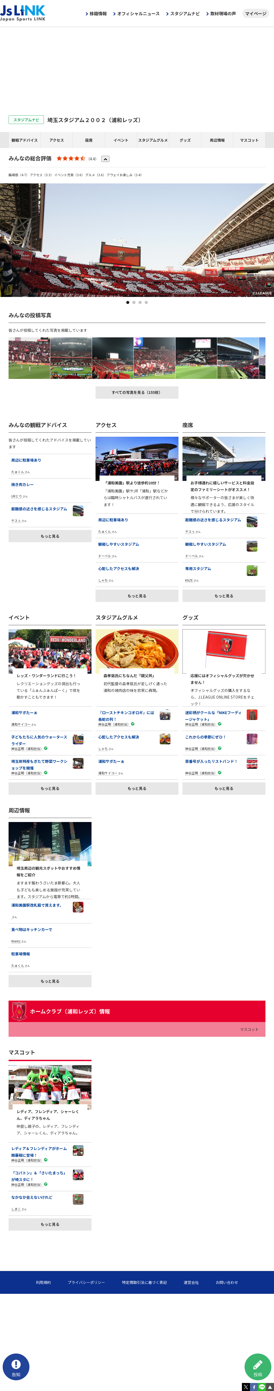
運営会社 (191, 1282)
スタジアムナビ (185, 13)
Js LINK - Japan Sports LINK (22, 13)
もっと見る (50, 536)
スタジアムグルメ (153, 140)
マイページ (256, 13)
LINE (262, 1387)
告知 (16, 1367)
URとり (16, 496)
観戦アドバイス (25, 140)
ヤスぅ (16, 520)
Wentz (16, 941)
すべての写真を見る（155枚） (137, 392)
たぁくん (17, 471)
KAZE (189, 580)
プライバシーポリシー (86, 1282)
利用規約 (43, 1282)
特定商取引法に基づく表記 (144, 1282)
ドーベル (104, 555)
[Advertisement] (137, 67)
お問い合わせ (227, 1282)
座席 (89, 140)
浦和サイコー (21, 724)
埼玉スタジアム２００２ (95, 120)
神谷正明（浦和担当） (27, 748)
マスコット (249, 140)
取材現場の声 (223, 13)
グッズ (185, 140)
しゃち (103, 580)
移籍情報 (98, 13)
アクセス (56, 140)
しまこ (16, 1209)
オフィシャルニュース (138, 13)
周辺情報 (217, 140)
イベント (120, 140)
